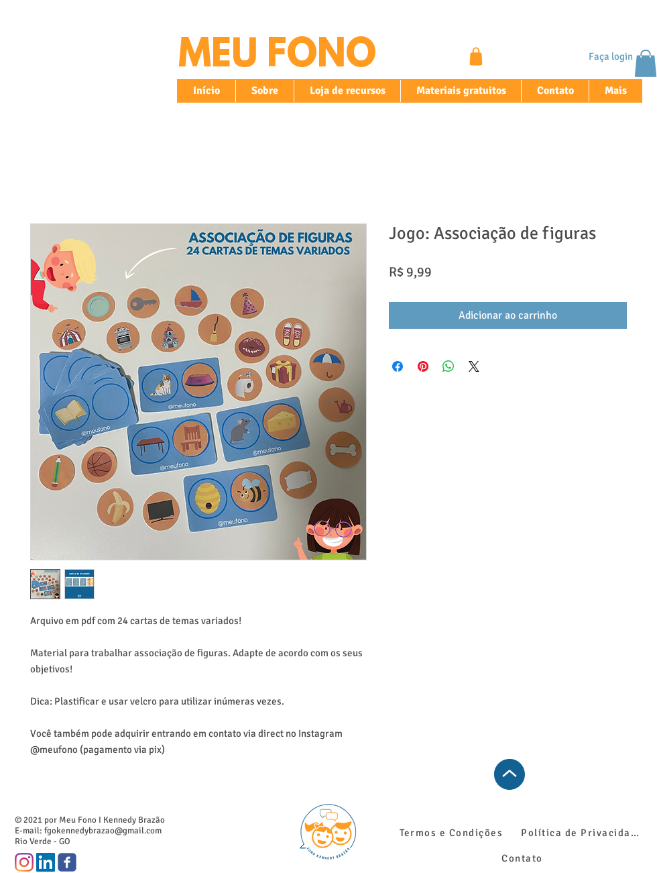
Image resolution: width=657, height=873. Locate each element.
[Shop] (476, 56)
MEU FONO (277, 57)
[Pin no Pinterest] (423, 366)
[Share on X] (474, 366)
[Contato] (523, 858)
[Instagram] (24, 862)
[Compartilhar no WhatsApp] (448, 366)
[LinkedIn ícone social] (45, 862)
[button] (645, 63)
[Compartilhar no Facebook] (398, 366)
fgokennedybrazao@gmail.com (103, 830)
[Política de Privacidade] (583, 832)
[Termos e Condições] (452, 832)
